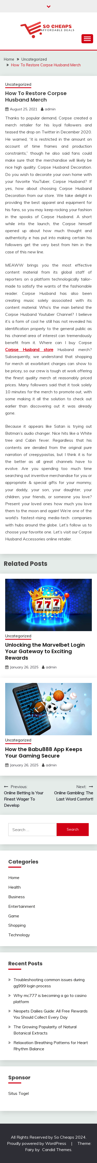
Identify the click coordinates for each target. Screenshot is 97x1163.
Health (14, 887)
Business (16, 896)
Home (13, 877)
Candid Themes (56, 1149)
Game (13, 915)
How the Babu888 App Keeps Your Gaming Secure (43, 752)
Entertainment (21, 906)
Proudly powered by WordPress (37, 1143)
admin (50, 109)
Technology (19, 934)
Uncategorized (18, 84)
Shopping (17, 925)
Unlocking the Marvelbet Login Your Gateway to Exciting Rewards (45, 651)
